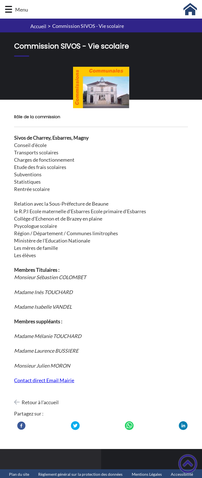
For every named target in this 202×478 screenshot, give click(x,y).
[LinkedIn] (183, 425)
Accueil (38, 26)
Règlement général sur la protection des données (80, 474)
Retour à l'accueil (40, 402)
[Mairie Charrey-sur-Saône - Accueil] (114, 9)
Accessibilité (182, 474)
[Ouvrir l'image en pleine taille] (101, 88)
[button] (8, 9)
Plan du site (19, 474)
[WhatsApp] (129, 425)
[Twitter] (75, 425)
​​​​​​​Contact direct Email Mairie (44, 380)
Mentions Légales (147, 474)
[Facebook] (21, 425)
